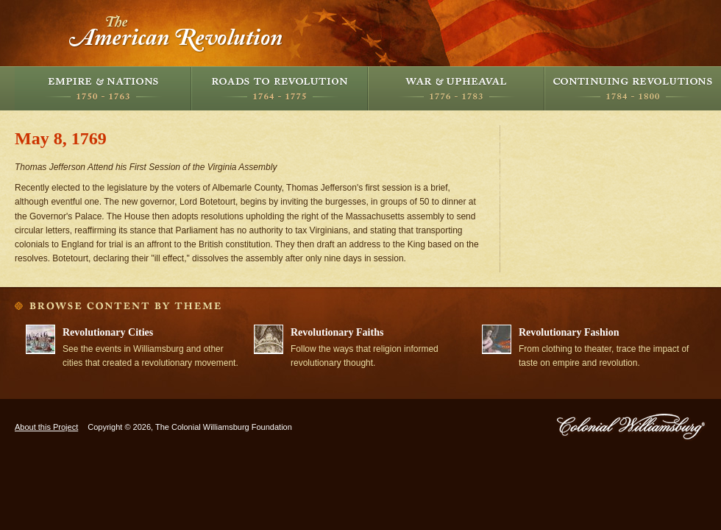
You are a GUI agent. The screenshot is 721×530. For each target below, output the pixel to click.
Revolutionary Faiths (337, 332)
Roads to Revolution (279, 88)
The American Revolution (176, 33)
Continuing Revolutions (632, 88)
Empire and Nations (103, 88)
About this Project (46, 427)
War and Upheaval (456, 88)
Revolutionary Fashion (569, 332)
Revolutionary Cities (108, 332)
